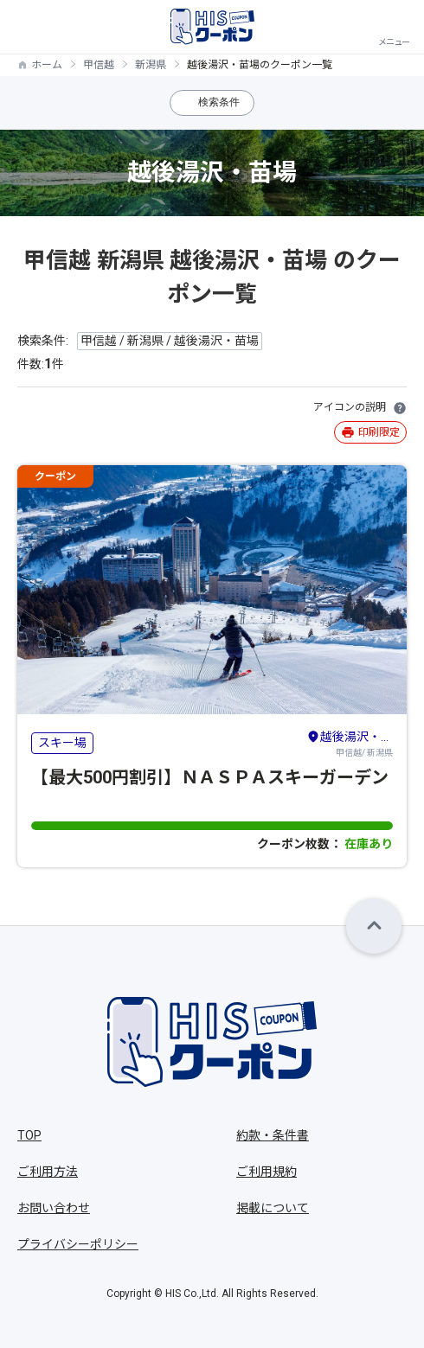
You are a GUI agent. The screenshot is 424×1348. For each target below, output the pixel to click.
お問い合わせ (53, 1208)
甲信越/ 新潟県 (349, 742)
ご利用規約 (266, 1172)
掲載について (272, 1208)
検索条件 (219, 102)
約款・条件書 (272, 1135)
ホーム (46, 65)
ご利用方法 (47, 1172)
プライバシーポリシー (77, 1244)
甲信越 (98, 65)
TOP (29, 1135)
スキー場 (62, 743)
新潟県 (150, 65)
